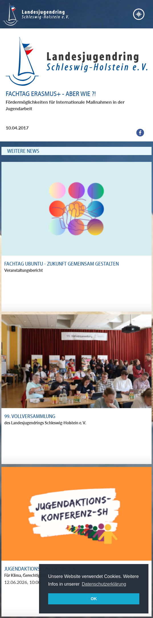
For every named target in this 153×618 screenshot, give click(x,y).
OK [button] (94, 598)
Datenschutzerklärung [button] (104, 584)
